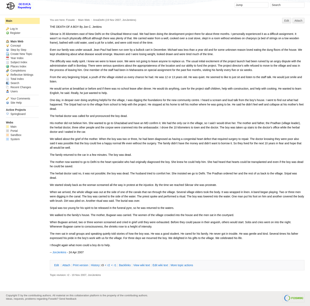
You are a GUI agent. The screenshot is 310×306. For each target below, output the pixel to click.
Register (15, 32)
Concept (13, 45)
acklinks (125, 265)
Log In (14, 28)
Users (12, 91)
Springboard (16, 114)
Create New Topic (19, 53)
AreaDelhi (99, 19)
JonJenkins (128, 19)
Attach (298, 20)
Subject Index (16, 62)
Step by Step (16, 49)
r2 (109, 265)
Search (12, 83)
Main (9, 20)
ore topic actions (182, 265)
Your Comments (18, 98)
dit (57, 265)
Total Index (15, 78)
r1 (115, 265)
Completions (16, 70)
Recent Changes (18, 87)
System (13, 139)
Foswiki (70, 19)
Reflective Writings (19, 74)
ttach (66, 265)
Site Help (14, 102)
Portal (12, 130)
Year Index (15, 58)
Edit (286, 20)
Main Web (84, 19)
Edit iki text (160, 265)
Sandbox (13, 135)
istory (95, 265)
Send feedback (68, 298)
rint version (80, 265)
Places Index (16, 66)
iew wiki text (141, 265)
